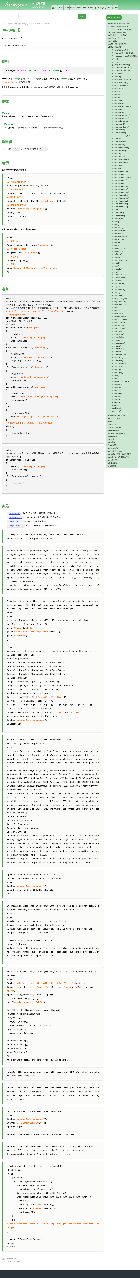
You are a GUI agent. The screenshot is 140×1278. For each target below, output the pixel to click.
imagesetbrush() (118, 349)
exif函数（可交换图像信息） (118, 44)
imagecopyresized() (119, 165)
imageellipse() (117, 222)
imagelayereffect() (118, 290)
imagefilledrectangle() (120, 236)
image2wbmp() (117, 74)
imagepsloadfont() (118, 325)
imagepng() (14, 513)
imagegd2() (116, 263)
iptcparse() (116, 405)
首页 (54, 8)
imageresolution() (118, 337)
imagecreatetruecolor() (120, 207)
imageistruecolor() (118, 284)
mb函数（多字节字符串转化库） (120, 23)
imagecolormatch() (118, 130)
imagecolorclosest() (119, 112)
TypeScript (69, 8)
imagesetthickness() (119, 364)
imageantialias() (117, 88)
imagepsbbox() (117, 313)
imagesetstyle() (117, 361)
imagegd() (115, 266)
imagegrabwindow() (119, 278)
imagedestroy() (117, 219)
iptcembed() (116, 402)
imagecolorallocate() (119, 103)
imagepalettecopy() (119, 302)
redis (109, 8)
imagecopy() (116, 154)
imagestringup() (117, 373)
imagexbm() (116, 399)
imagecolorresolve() (119, 133)
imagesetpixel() (117, 358)
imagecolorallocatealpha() (121, 106)
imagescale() (116, 346)
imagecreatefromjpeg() (120, 186)
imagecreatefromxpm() (120, 204)
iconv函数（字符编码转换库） (119, 26)
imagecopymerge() (119, 157)
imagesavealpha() (118, 343)
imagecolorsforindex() (120, 142)
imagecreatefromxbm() (120, 201)
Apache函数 (112, 445)
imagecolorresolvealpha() (121, 136)
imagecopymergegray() (120, 159)
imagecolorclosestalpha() (121, 115)
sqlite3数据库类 (113, 436)
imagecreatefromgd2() (120, 174)
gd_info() (115, 59)
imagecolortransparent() (120, 148)
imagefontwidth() (118, 251)
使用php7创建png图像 (120, 50)
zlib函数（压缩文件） (115, 427)
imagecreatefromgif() (119, 183)
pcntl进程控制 (113, 460)
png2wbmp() (116, 411)
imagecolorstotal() (118, 145)
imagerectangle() (118, 334)
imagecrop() (116, 210)
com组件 (111, 439)
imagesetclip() (117, 352)
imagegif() (115, 272)
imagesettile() (117, 367)
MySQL (103, 8)
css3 (85, 8)
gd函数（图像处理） (42, 24)
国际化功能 (112, 466)
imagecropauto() (118, 213)
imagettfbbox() (117, 384)
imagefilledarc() (117, 228)
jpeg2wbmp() (116, 408)
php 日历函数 (113, 41)
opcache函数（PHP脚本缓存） (119, 457)
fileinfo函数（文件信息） (117, 416)
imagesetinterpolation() (120, 355)
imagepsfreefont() (118, 322)
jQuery (115, 8)
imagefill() (115, 225)
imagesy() (115, 378)
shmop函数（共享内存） (117, 451)
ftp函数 (110, 422)
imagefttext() (116, 257)
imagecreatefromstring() (120, 192)
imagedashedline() (118, 216)
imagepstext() (117, 331)
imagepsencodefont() (119, 316)
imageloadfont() (117, 296)
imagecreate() (117, 168)
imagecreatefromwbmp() (121, 195)
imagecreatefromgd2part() (121, 177)
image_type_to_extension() (122, 68)
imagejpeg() (15, 522)
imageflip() (115, 245)
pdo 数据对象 (113, 463)
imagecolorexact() (118, 124)
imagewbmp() (15, 518)
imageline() (116, 293)
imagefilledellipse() (118, 231)
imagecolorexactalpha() (120, 127)
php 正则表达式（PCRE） (117, 38)
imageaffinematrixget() (120, 83)
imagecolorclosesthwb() (120, 118)
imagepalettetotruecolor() (121, 304)
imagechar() (116, 97)
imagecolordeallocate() (120, 121)
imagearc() (116, 91)
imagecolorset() (117, 139)
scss (79, 8)
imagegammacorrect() (120, 260)
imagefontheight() (118, 248)
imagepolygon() (117, 310)
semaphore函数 (113, 448)
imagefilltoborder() (118, 239)
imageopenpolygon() (119, 299)
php (97, 8)
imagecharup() (117, 100)
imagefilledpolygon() (119, 233)
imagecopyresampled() (120, 162)
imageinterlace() (118, 281)
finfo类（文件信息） (115, 419)
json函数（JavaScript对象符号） (120, 29)
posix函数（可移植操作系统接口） (120, 454)
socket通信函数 (113, 430)
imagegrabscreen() (13, 1262)
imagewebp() (116, 396)
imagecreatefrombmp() (120, 171)
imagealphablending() (120, 85)
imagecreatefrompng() (120, 189)
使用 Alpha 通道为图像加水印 (122, 53)
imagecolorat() (117, 109)
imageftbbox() (117, 254)
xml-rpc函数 (112, 424)
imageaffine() (116, 77)
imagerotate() (117, 340)
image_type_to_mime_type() (122, 71)
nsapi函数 (111, 442)
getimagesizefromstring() (121, 65)
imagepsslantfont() (118, 328)
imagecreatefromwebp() (120, 198)
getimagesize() (117, 62)
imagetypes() (16, 526)
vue (60, 8)
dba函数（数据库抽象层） (117, 433)
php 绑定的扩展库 (25, 24)
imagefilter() (116, 242)
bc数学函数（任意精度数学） (118, 35)
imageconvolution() (119, 151)
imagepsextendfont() (119, 319)
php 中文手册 (12, 24)
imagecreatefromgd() (119, 180)
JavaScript (75, 8)
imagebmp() (116, 94)
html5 (91, 8)
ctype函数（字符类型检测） (118, 32)
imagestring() (116, 370)
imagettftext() (116, 387)
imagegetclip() (12, 1259)
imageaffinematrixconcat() (121, 80)
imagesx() (115, 376)
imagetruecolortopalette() (121, 381)
